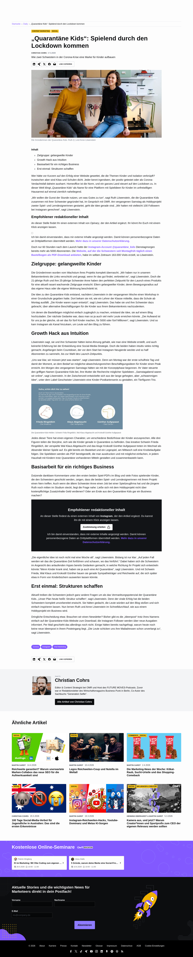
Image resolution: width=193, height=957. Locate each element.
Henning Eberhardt (137, 816)
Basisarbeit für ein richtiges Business (58, 164)
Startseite (16, 24)
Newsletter (86, 946)
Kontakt (74, 946)
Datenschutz (126, 946)
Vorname (16, 900)
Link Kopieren (65, 64)
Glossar (99, 946)
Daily (25, 24)
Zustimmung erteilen (96, 527)
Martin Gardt (19, 765)
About (42, 946)
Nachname (59, 900)
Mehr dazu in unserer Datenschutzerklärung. (103, 241)
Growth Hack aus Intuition (51, 159)
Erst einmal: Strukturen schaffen (55, 168)
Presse (63, 946)
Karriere (52, 946)
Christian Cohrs (20, 816)
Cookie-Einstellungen (154, 946)
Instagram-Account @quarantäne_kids (111, 247)
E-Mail (15, 911)
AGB (139, 946)
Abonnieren (85, 925)
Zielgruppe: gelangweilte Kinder (55, 155)
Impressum (112, 946)
